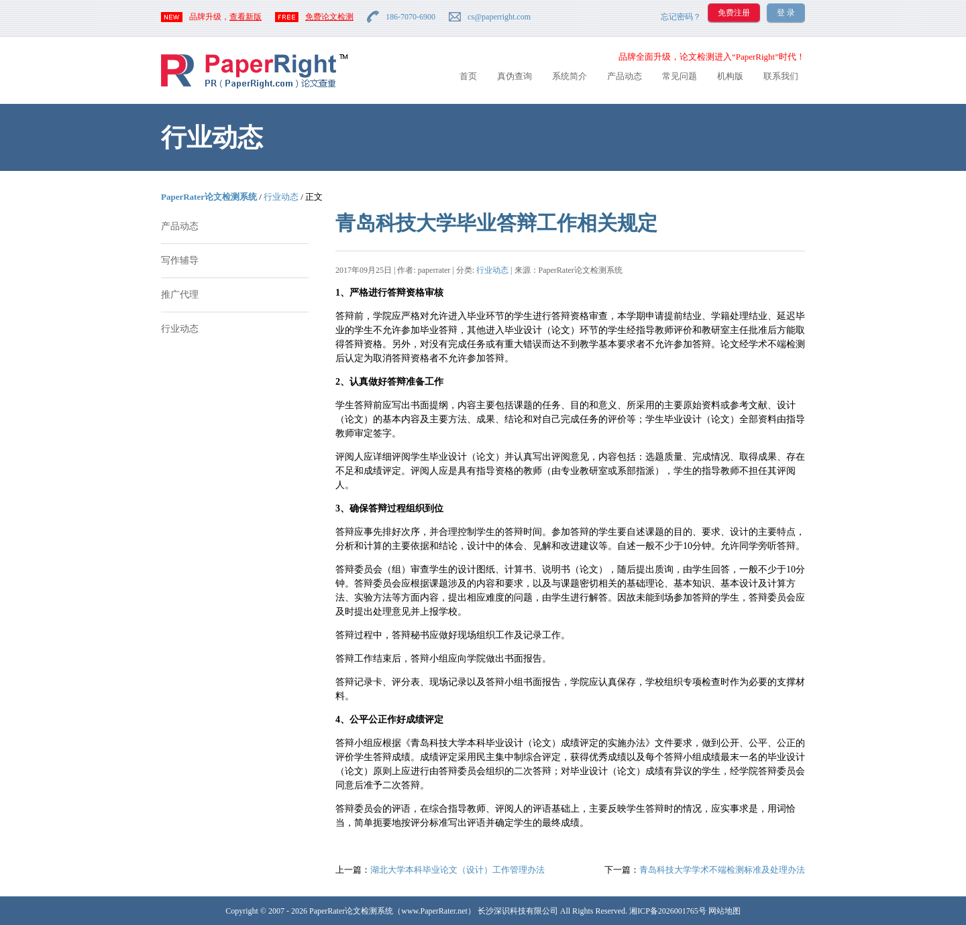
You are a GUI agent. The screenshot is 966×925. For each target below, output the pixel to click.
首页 (468, 76)
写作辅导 (180, 260)
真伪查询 (514, 76)
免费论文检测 (329, 16)
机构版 (730, 76)
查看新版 (245, 16)
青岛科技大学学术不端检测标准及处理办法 (722, 870)
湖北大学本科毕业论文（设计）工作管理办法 (457, 870)
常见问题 (679, 76)
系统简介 (569, 76)
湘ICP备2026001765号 (667, 911)
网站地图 (724, 911)
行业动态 (281, 197)
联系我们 (780, 76)
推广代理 (180, 295)
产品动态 (624, 76)
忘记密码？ (681, 16)
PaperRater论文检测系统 (209, 197)
